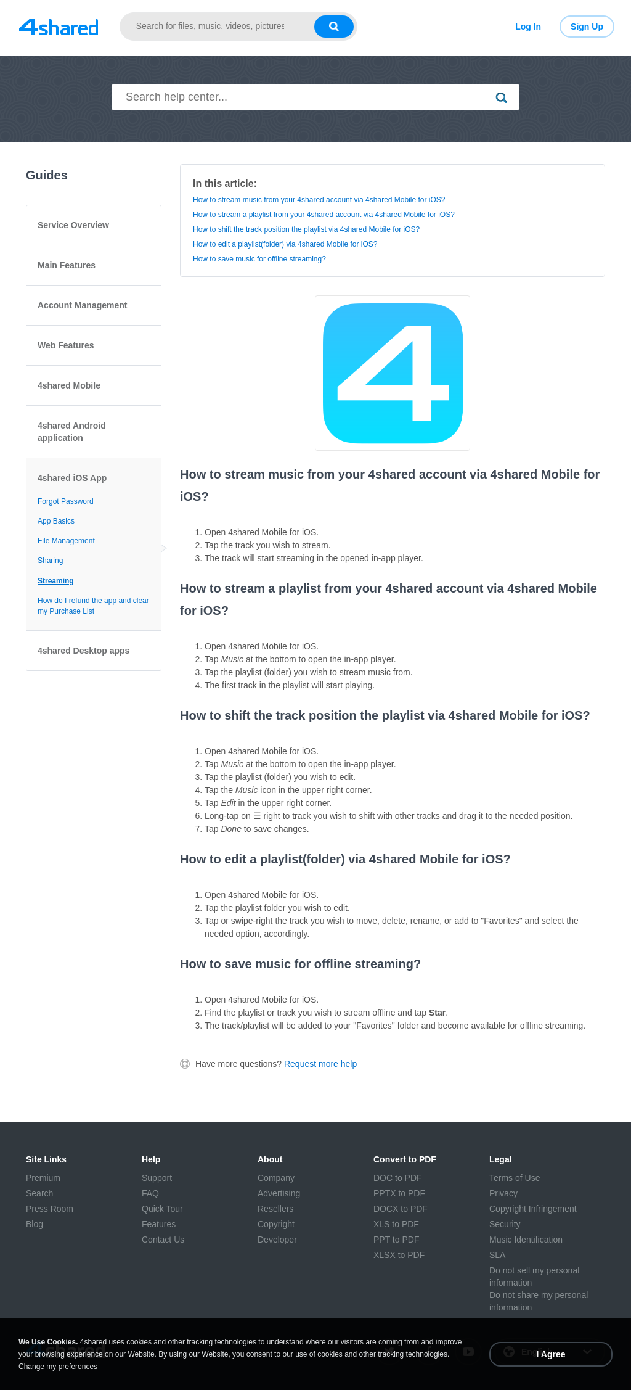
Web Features (66, 345)
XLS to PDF (396, 1224)
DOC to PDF (397, 1178)
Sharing (50, 560)
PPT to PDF (396, 1239)
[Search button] (334, 26)
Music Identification (526, 1239)
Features (159, 1224)
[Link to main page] (58, 26)
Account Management (82, 305)
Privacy (503, 1193)
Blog (34, 1224)
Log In (528, 26)
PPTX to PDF (399, 1193)
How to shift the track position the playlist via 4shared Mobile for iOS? (306, 229)
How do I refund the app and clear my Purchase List (93, 605)
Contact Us (163, 1239)
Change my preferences (57, 1366)
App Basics (56, 521)
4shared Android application (72, 432)
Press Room (49, 1209)
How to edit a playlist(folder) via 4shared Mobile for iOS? (285, 244)
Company (276, 1178)
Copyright (276, 1224)
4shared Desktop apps (83, 651)
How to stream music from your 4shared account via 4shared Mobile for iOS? (319, 199)
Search (39, 1193)
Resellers (275, 1209)
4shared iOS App (72, 478)
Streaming (56, 581)
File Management (66, 541)
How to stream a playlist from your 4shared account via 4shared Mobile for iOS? (324, 214)
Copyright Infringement (533, 1209)
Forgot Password (66, 501)
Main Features (67, 265)
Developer (277, 1239)
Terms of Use (514, 1178)
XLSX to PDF (399, 1255)
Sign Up (587, 26)
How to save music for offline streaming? (259, 259)
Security (505, 1224)
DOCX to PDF (400, 1209)
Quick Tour (162, 1209)
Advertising (279, 1193)
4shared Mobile (69, 385)
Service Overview (73, 225)
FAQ (150, 1193)
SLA (497, 1255)
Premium (43, 1178)
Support (157, 1178)
